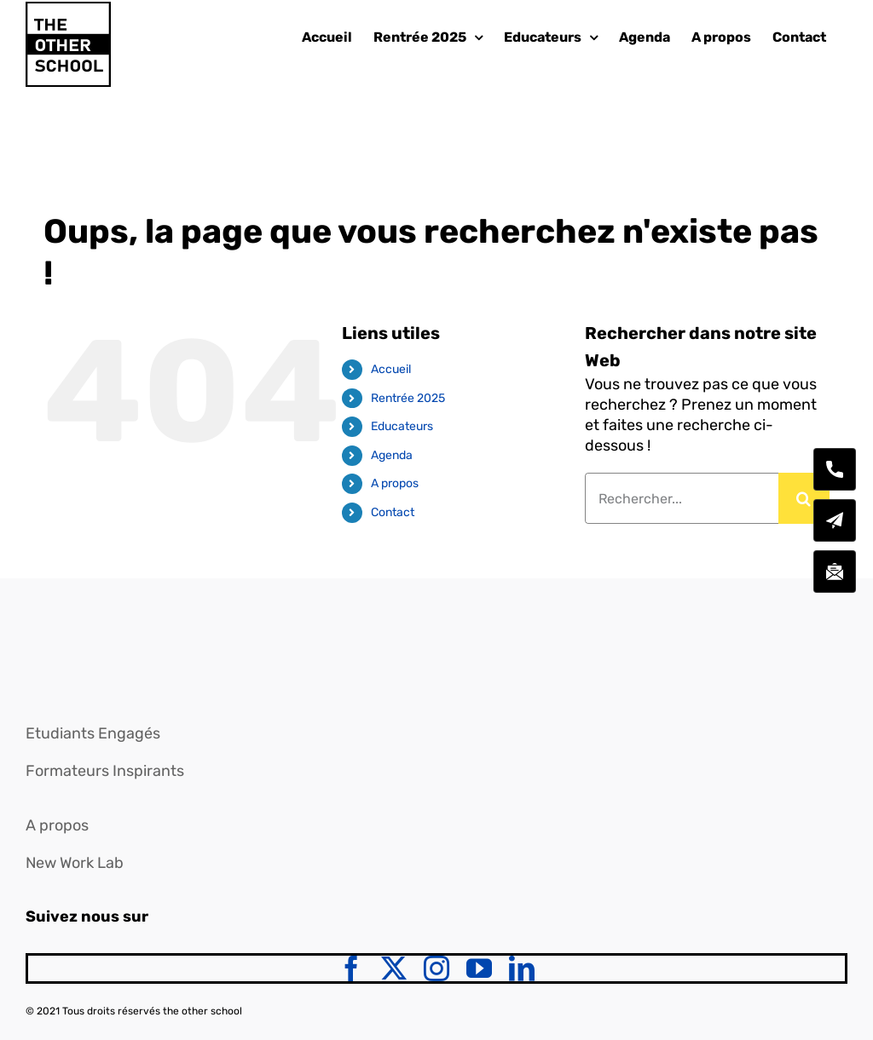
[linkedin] (522, 968)
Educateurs (402, 426)
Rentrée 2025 (408, 398)
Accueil (391, 369)
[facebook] (351, 968)
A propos (395, 483)
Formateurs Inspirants (105, 770)
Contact (392, 512)
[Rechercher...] (681, 498)
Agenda (392, 455)
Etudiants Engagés (93, 733)
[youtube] (479, 968)
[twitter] (394, 968)
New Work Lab (75, 862)
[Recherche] (804, 498)
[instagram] (436, 968)
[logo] (64, 637)
